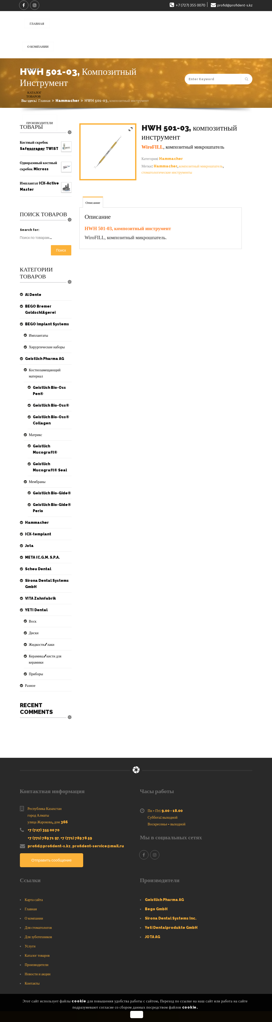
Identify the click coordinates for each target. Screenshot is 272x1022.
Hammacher (67, 101)
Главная (44, 101)
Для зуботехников (38, 918)
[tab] (93, 202)
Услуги (30, 928)
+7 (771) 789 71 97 (43, 819)
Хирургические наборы (44, 347)
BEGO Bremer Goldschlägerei (39, 309)
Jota (29, 533)
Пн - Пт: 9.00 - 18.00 (165, 792)
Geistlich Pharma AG (42, 358)
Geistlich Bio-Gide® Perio (50, 495)
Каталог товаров (37, 937)
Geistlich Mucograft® (52, 440)
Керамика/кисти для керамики (49, 644)
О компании (34, 900)
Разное (29, 667)
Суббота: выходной (163, 799)
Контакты (32, 965)
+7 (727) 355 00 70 (43, 811)
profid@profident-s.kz (49, 827)
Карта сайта (34, 881)
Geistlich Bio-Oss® (49, 399)
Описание (93, 202)
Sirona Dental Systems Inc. (170, 900)
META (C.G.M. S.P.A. (41, 545)
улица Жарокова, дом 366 (48, 803)
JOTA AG (152, 918)
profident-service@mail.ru (98, 827)
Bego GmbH (156, 890)
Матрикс (34, 428)
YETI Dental (35, 597)
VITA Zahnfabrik (38, 586)
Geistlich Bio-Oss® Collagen (49, 414)
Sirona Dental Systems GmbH (44, 571)
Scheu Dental (36, 556)
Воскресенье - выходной (166, 805)
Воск (32, 609)
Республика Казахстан (45, 790)
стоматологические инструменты (167, 172)
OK (137, 1014)
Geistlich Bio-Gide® (50, 480)
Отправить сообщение (53, 841)
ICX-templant (36, 522)
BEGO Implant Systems (44, 324)
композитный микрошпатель (201, 166)
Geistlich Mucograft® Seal (52, 455)
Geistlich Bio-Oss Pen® (48, 384)
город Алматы (38, 797)
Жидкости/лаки (40, 632)
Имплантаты (37, 335)
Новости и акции (38, 955)
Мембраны (36, 469)
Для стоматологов (38, 909)
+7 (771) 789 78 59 (76, 819)
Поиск (61, 250)
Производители (37, 946)
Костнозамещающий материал (49, 370)
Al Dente (32, 294)
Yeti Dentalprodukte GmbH (171, 909)
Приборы (35, 655)
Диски (33, 620)
